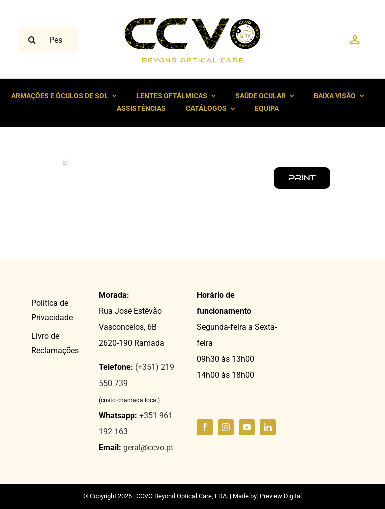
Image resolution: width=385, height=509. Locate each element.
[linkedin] (268, 427)
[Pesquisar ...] (48, 39)
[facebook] (205, 427)
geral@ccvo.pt (148, 447)
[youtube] (247, 427)
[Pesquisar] (31, 39)
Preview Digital (281, 496)
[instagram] (226, 427)
